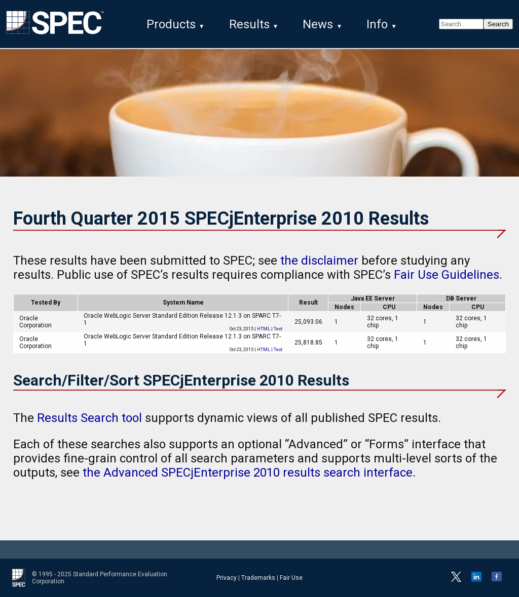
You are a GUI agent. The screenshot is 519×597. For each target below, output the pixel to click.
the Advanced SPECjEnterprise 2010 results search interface (248, 472)
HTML (263, 328)
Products (171, 24)
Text (278, 328)
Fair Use (291, 577)
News (318, 24)
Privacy (226, 577)
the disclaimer (319, 260)
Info (377, 24)
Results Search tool (89, 418)
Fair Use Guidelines (446, 275)
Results (249, 24)
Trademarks (258, 577)
